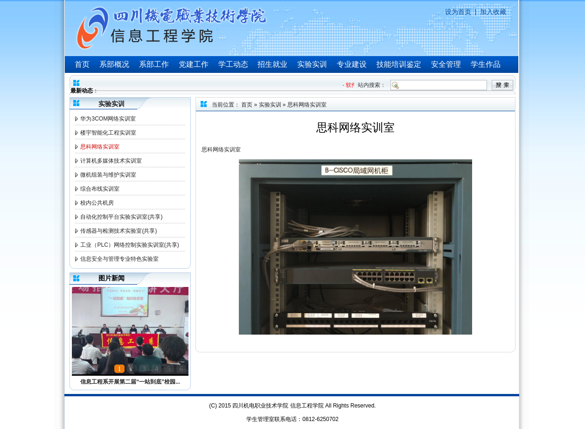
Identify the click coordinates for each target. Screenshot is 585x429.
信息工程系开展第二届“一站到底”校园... (130, 382)
